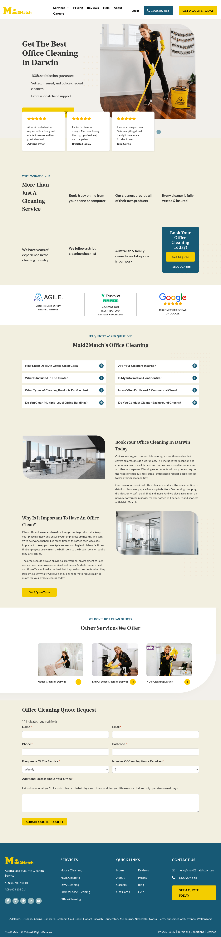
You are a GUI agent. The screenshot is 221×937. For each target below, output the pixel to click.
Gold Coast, (75, 918)
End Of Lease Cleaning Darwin (110, 681)
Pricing (78, 7)
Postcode (119, 744)
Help (106, 7)
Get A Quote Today (39, 592)
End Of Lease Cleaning (75, 892)
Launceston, (112, 918)
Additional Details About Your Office (47, 779)
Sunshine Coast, (177, 918)
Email (116, 727)
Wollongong (204, 918)
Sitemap (211, 931)
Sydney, (192, 918)
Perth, (163, 918)
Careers (58, 13)
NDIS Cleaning (70, 877)
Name (27, 727)
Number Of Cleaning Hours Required (138, 761)
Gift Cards (123, 892)
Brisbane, (28, 918)
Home (120, 870)
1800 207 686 (160, 10)
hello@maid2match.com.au (196, 870)
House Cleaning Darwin (52, 681)
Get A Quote (180, 257)
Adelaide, (15, 918)
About (118, 7)
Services (59, 7)
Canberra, (50, 918)
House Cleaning (71, 870)
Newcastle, (142, 918)
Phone (27, 744)
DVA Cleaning (70, 884)
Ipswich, (99, 918)
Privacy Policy (166, 931)
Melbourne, (127, 918)
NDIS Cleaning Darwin (159, 681)
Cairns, (39, 918)
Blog (141, 884)
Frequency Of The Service (41, 761)
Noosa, (154, 918)
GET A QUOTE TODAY (198, 10)
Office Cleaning (71, 899)
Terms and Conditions (191, 931)
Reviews (93, 7)
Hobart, (88, 918)
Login (135, 10)
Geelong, (62, 918)
